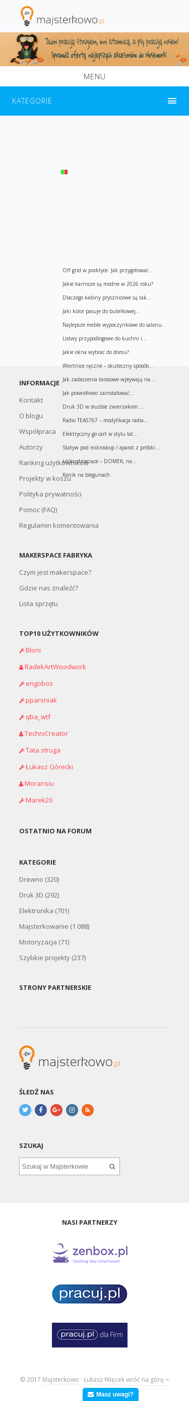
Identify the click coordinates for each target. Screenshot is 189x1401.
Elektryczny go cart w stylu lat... (100, 433)
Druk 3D (31, 894)
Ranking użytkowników (54, 462)
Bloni (33, 650)
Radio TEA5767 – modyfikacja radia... (105, 420)
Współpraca (37, 431)
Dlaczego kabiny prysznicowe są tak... (106, 297)
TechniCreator (46, 733)
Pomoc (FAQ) (38, 509)
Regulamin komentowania (59, 525)
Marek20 (39, 800)
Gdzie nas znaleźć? (48, 587)
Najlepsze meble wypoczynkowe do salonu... (114, 324)
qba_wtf (38, 716)
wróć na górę (147, 1379)
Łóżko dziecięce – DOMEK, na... (99, 461)
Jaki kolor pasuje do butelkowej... (101, 311)
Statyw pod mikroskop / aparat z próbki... (111, 447)
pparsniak (41, 700)
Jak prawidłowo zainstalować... (98, 392)
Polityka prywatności (50, 493)
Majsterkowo (60, 1379)
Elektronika (36, 910)
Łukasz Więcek (104, 1379)
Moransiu (39, 783)
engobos (39, 683)
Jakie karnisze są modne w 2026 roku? (107, 283)
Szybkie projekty (44, 957)
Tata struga (43, 750)
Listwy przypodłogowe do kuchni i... (104, 338)
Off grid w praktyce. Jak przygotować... (107, 270)
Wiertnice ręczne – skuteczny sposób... (107, 365)
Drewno (31, 879)
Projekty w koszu (45, 478)
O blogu (31, 415)
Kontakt (31, 400)
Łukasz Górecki (49, 766)
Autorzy (31, 447)
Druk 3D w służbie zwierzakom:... (103, 406)
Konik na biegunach (86, 474)
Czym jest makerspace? (55, 572)
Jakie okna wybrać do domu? (95, 352)
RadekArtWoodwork (55, 666)
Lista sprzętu (38, 603)
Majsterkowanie (44, 926)
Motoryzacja (38, 941)
